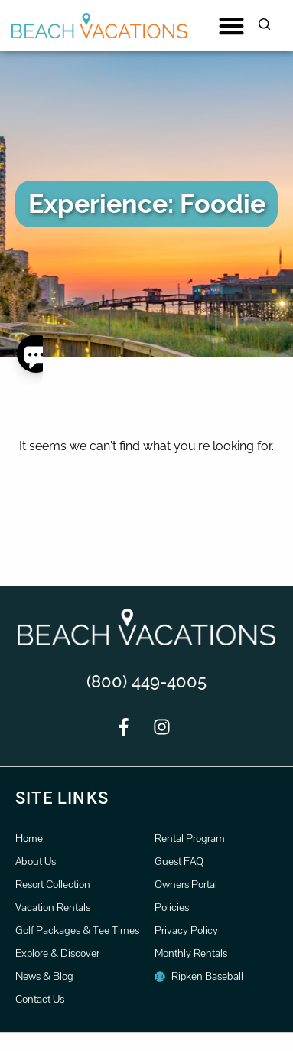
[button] (231, 25)
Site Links (62, 798)
